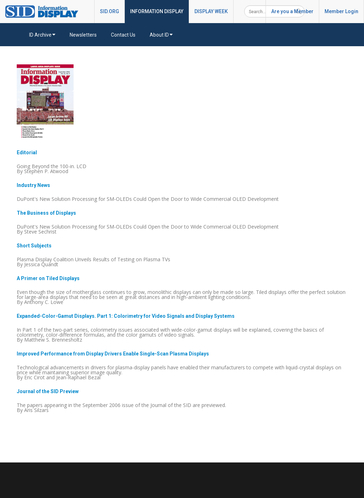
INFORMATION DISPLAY (156, 11)
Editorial (27, 152)
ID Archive (42, 35)
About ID (161, 35)
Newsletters (83, 35)
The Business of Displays (46, 213)
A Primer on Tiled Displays (48, 278)
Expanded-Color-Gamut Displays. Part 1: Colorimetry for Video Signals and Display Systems (126, 316)
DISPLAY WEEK (211, 11)
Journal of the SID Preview (48, 391)
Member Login (341, 11)
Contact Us (123, 35)
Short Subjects (34, 245)
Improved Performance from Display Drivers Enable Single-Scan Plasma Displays (113, 354)
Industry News (33, 185)
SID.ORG (109, 11)
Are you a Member (292, 11)
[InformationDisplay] (45, 11)
